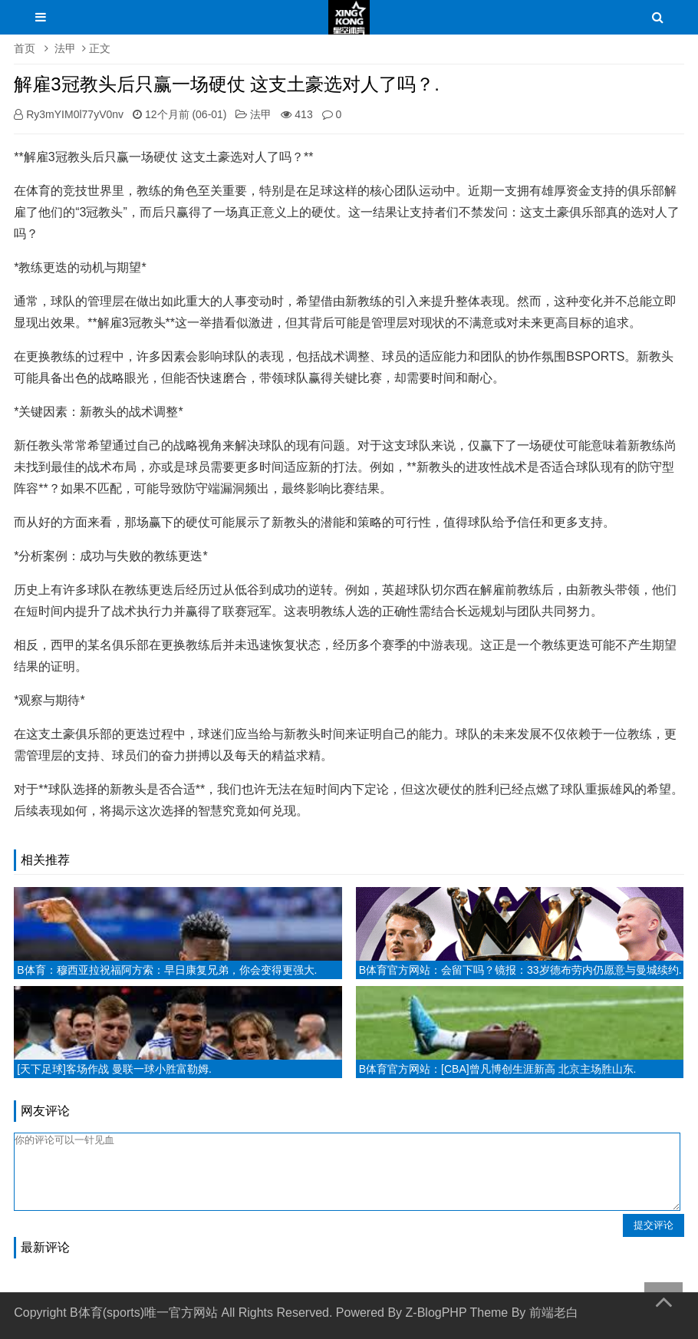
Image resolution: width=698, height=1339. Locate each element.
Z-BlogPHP (436, 1312)
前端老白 (553, 1312)
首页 (24, 48)
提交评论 (653, 1225)
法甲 (65, 48)
